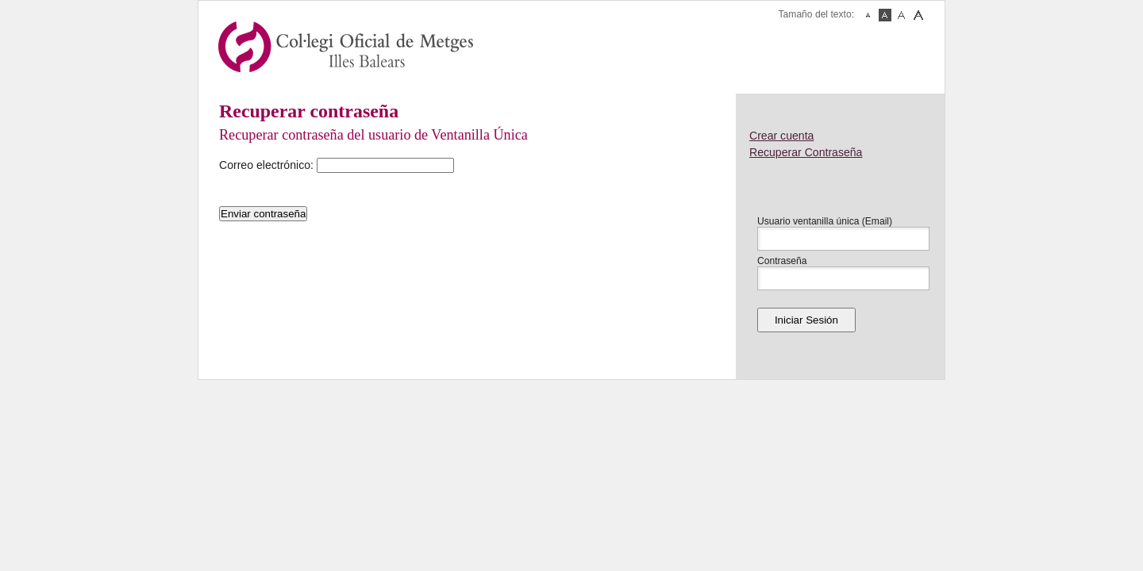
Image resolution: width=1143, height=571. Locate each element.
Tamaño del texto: (816, 14)
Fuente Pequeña (868, 15)
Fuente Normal (885, 15)
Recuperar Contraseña (805, 152)
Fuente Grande (918, 15)
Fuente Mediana (901, 15)
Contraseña (782, 260)
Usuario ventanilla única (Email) (824, 221)
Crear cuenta (781, 135)
